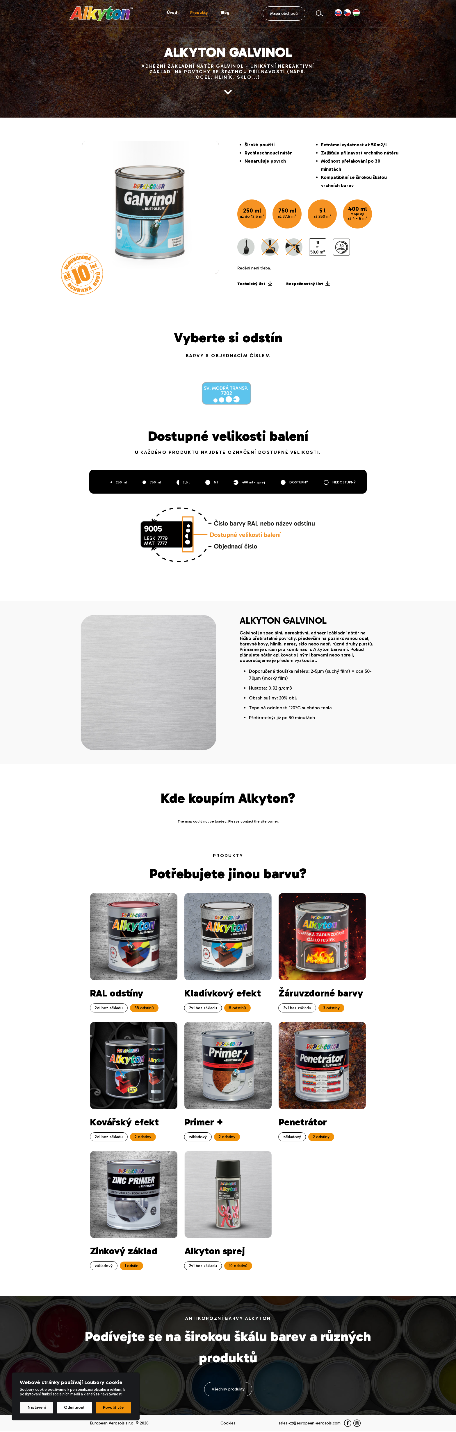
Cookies (227, 1423)
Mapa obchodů (284, 14)
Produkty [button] (199, 12)
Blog (225, 12)
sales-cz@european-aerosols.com (310, 1423)
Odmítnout (74, 1407)
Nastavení (37, 1407)
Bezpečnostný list (308, 284)
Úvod (172, 12)
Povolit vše (113, 1407)
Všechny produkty (228, 1389)
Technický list (254, 284)
